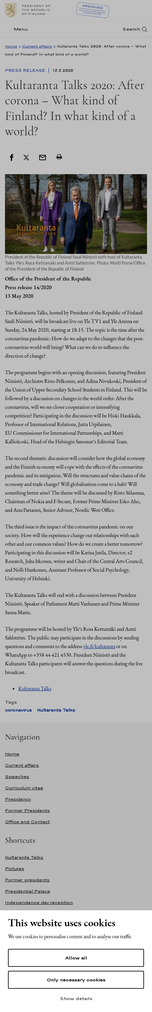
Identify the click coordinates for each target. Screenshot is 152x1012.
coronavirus (18, 710)
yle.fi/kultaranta (99, 646)
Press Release (26, 70)
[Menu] (18, 29)
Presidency (18, 799)
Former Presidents (27, 810)
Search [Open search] (131, 29)
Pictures (14, 868)
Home (11, 46)
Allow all (76, 958)
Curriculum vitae (24, 788)
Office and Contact (27, 822)
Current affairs (37, 46)
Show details (76, 998)
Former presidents (27, 880)
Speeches (17, 776)
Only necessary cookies (76, 980)
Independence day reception (39, 902)
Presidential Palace (27, 891)
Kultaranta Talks (34, 688)
